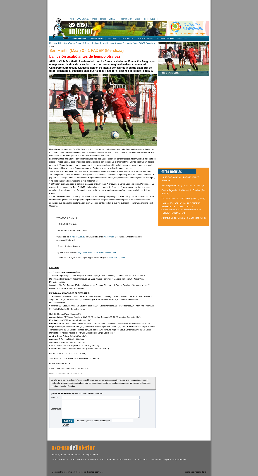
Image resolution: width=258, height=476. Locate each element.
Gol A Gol (113, 19)
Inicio (72, 19)
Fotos (145, 19)
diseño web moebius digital (195, 472)
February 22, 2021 (117, 257)
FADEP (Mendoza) (147, 43)
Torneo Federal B (78, 459)
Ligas (137, 19)
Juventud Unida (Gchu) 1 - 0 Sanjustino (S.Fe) (183, 218)
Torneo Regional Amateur (111, 43)
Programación (126, 19)
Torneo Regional (97, 38)
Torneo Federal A (79, 38)
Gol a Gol (79, 454)
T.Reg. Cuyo (63, 43)
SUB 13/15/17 (83, 19)
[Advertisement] (101, 8)
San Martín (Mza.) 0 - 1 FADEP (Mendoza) (86, 50)
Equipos (153, 19)
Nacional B (111, 38)
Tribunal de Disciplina (165, 38)
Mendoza (53, 43)
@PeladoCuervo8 (77, 237)
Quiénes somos (99, 19)
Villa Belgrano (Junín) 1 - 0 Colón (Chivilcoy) (182, 185)
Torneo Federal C (77, 43)
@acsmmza (108, 237)
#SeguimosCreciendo (85, 252)
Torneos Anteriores (144, 38)
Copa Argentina (126, 38)
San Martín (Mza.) (130, 43)
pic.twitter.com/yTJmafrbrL (107, 252)
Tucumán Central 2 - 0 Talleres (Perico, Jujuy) (183, 198)
